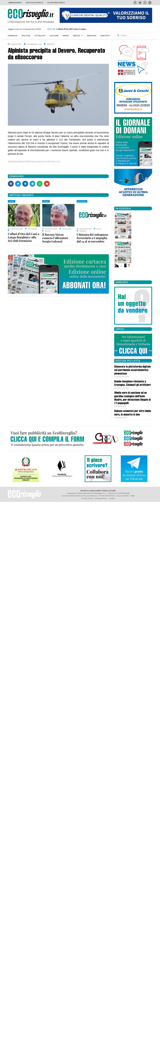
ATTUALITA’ (40, 36)
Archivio (91, 36)
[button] (11, 184)
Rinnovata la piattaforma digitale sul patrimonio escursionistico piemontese (132, 370)
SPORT (66, 36)
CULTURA (54, 36)
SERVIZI (78, 35)
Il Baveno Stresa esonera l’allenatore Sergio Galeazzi (55, 237)
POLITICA (26, 36)
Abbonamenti (15, 3)
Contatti (105, 36)
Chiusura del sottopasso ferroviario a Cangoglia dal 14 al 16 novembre (92, 237)
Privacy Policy (87, 498)
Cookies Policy (101, 498)
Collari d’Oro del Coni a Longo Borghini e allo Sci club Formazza (23, 237)
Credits (112, 498)
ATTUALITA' (82, 201)
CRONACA (12, 36)
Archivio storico (34, 3)
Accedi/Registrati (56, 3)
